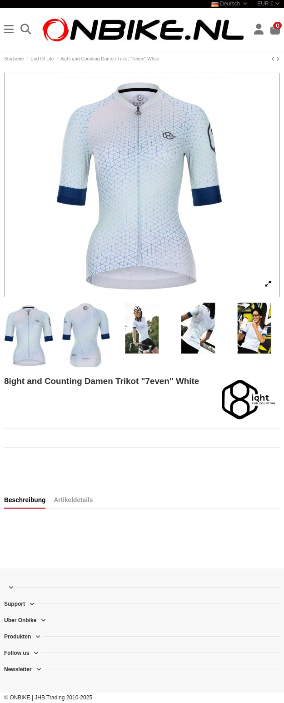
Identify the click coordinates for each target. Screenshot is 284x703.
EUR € (268, 3)
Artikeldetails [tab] (73, 500)
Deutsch (230, 3)
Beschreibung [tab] (24, 500)
